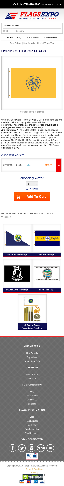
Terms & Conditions (34, 469)
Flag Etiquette (32, 421)
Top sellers (32, 357)
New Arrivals (32, 353)
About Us (46, 4)
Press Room (32, 374)
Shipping (32, 404)
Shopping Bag (11, 25)
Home (10, 37)
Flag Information (32, 429)
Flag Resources (32, 433)
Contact (56, 4)
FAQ (19, 37)
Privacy (34, 472)
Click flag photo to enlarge (32, 112)
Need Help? (50, 37)
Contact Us (32, 400)
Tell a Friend (32, 37)
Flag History (31, 425)
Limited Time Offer (32, 361)
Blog (32, 417)
